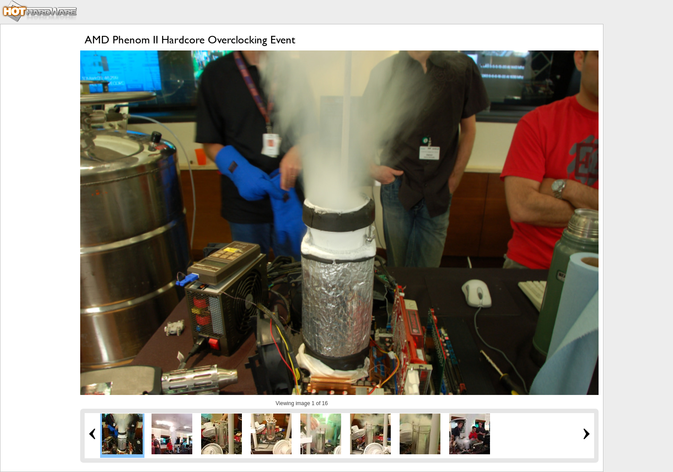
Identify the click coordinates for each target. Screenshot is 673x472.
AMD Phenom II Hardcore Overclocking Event (190, 39)
